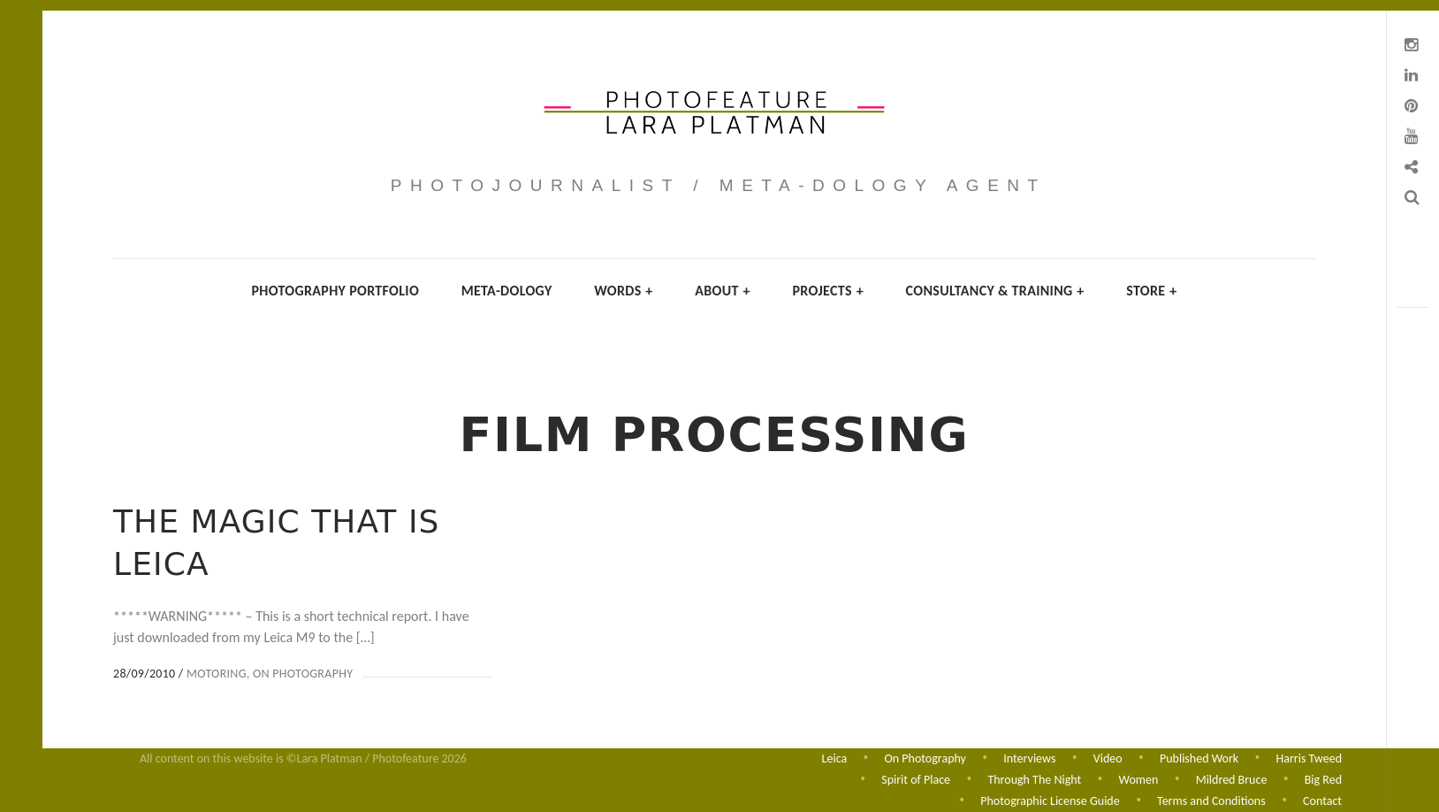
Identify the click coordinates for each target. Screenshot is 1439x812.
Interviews (1029, 756)
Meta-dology (506, 290)
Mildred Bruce (1232, 778)
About (722, 290)
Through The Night (1034, 778)
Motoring (217, 673)
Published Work (1199, 756)
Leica (835, 756)
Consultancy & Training (995, 290)
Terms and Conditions (1211, 800)
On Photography (303, 673)
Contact (1322, 800)
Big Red (1323, 778)
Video (1108, 756)
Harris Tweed (1309, 756)
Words (623, 290)
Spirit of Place (915, 778)
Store (1151, 290)
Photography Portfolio (335, 290)
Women (1139, 778)
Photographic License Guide (1049, 800)
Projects (828, 290)
